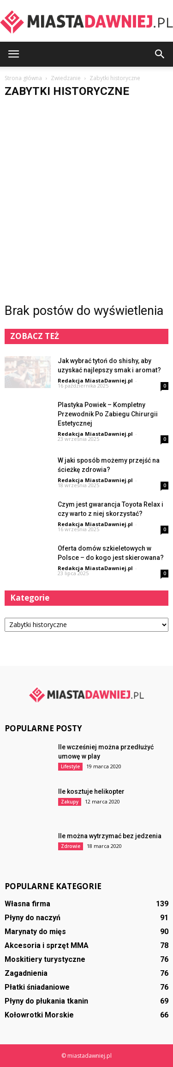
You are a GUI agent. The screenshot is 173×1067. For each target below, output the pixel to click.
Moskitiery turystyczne (45, 959)
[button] (160, 54)
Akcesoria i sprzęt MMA (47, 945)
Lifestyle (70, 766)
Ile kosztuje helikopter (91, 791)
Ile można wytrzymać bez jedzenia (109, 836)
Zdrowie (70, 846)
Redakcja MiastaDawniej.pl (95, 380)
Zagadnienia (26, 973)
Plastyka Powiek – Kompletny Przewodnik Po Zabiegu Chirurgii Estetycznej (108, 414)
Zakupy (69, 801)
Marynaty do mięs (35, 931)
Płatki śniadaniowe (37, 987)
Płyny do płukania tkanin (46, 1001)
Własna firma (27, 903)
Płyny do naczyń (32, 917)
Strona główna (23, 78)
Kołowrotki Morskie (39, 1015)
